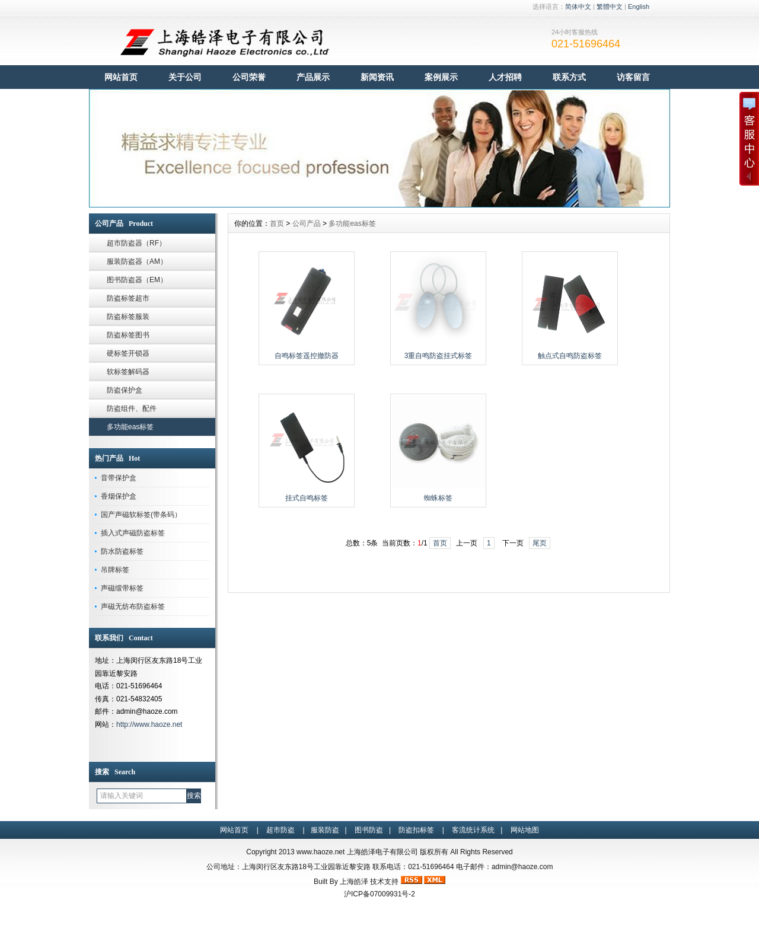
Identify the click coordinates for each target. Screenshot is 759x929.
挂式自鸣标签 (306, 498)
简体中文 (578, 6)
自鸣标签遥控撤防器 (307, 356)
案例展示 (441, 77)
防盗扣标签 (416, 830)
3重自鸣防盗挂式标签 (438, 356)
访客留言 (633, 77)
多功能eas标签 (130, 427)
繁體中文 (610, 6)
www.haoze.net (320, 852)
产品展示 (313, 77)
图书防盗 (369, 830)
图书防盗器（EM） (137, 280)
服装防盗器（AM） (137, 261)
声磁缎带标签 (122, 588)
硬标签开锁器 (128, 353)
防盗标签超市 (128, 298)
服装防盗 (325, 830)
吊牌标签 (115, 570)
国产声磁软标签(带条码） (141, 514)
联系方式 (569, 77)
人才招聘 (505, 77)
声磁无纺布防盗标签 (133, 606)
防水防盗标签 (122, 551)
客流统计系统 (473, 830)
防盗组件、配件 (132, 408)
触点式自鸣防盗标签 (570, 356)
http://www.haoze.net (149, 724)
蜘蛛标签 (438, 498)
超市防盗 (280, 830)
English (638, 6)
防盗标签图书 (128, 335)
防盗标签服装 (128, 316)
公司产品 (306, 223)
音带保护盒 (118, 478)
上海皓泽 (354, 881)
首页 (277, 223)
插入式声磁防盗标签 (133, 533)
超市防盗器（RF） (136, 243)
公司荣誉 (249, 77)
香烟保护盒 (118, 496)
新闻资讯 (377, 77)
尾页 (539, 543)
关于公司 (185, 77)
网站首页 (121, 77)
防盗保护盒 (124, 390)
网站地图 (525, 830)
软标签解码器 (128, 372)
